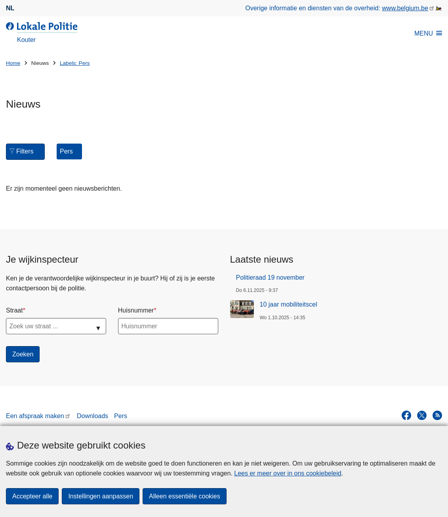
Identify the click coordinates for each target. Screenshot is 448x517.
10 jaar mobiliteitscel (288, 304)
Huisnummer (136, 310)
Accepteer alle (32, 496)
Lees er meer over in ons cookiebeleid (287, 473)
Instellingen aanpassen (100, 496)
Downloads (92, 416)
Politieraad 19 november (270, 277)
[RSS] (437, 415)
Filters (22, 151)
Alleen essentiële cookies (184, 496)
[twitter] (422, 415)
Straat (14, 310)
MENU (428, 33)
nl (10, 8)
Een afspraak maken (35, 416)
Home (13, 63)
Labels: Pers (75, 63)
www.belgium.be (405, 8)
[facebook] (406, 415)
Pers (120, 416)
